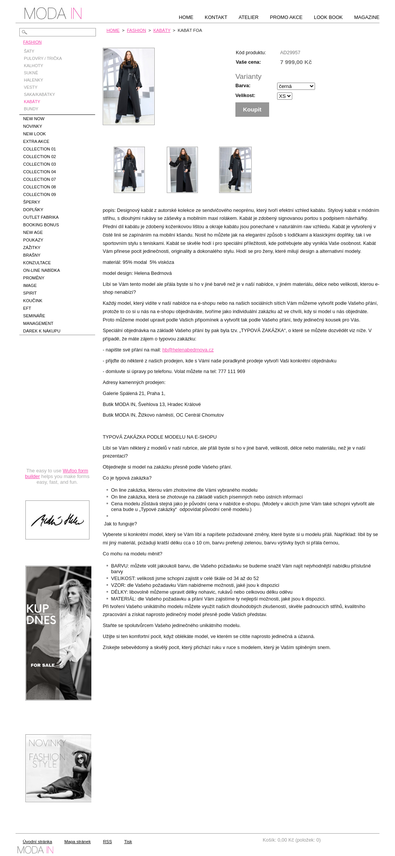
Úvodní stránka (37, 841)
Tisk (128, 841)
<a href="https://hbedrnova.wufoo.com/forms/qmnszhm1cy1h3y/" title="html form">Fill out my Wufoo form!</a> (57, 418)
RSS (107, 841)
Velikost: (245, 95)
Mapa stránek (77, 841)
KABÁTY (161, 30)
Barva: (243, 85)
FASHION (136, 30)
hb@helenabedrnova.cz (187, 350)
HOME (113, 30)
